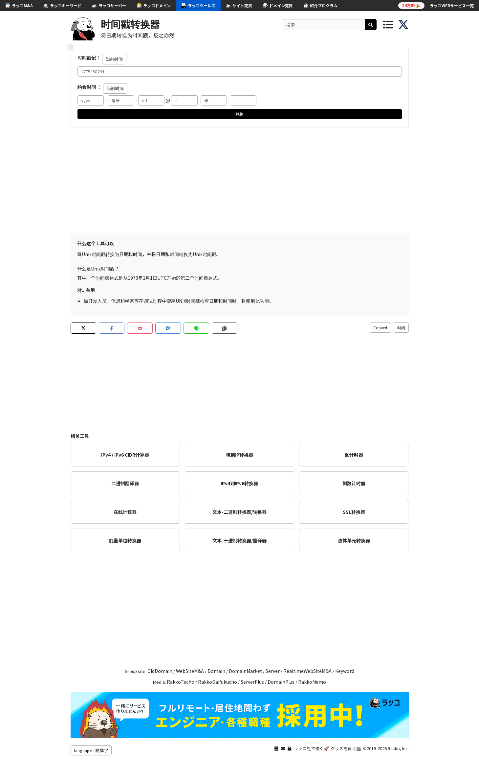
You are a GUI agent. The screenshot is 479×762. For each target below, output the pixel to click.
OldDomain (159, 671)
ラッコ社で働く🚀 (311, 748)
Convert (380, 327)
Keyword (344, 671)
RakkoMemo (312, 682)
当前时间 (114, 59)
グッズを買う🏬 (346, 748)
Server (273, 671)
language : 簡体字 (91, 750)
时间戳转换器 (130, 23)
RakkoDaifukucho (217, 682)
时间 (401, 327)
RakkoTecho (180, 682)
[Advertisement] (240, 180)
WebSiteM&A (190, 671)
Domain (216, 671)
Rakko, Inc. (398, 748)
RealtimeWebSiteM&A (307, 671)
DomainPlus (281, 682)
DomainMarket (245, 671)
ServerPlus (252, 682)
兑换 (239, 114)
